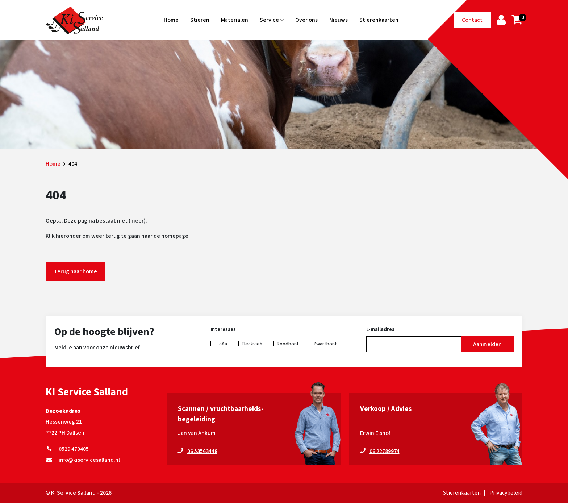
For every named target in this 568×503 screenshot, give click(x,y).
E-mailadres (380, 329)
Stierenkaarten (378, 20)
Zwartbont (325, 344)
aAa (223, 344)
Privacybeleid (505, 493)
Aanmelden (487, 344)
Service (272, 20)
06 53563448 (202, 451)
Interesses (223, 329)
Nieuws (338, 20)
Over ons (306, 20)
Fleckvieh (252, 344)
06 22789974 (384, 451)
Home (171, 20)
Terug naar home (75, 271)
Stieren (199, 20)
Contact (472, 20)
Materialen (234, 20)
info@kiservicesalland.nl (83, 460)
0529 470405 (67, 449)
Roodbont (288, 344)
